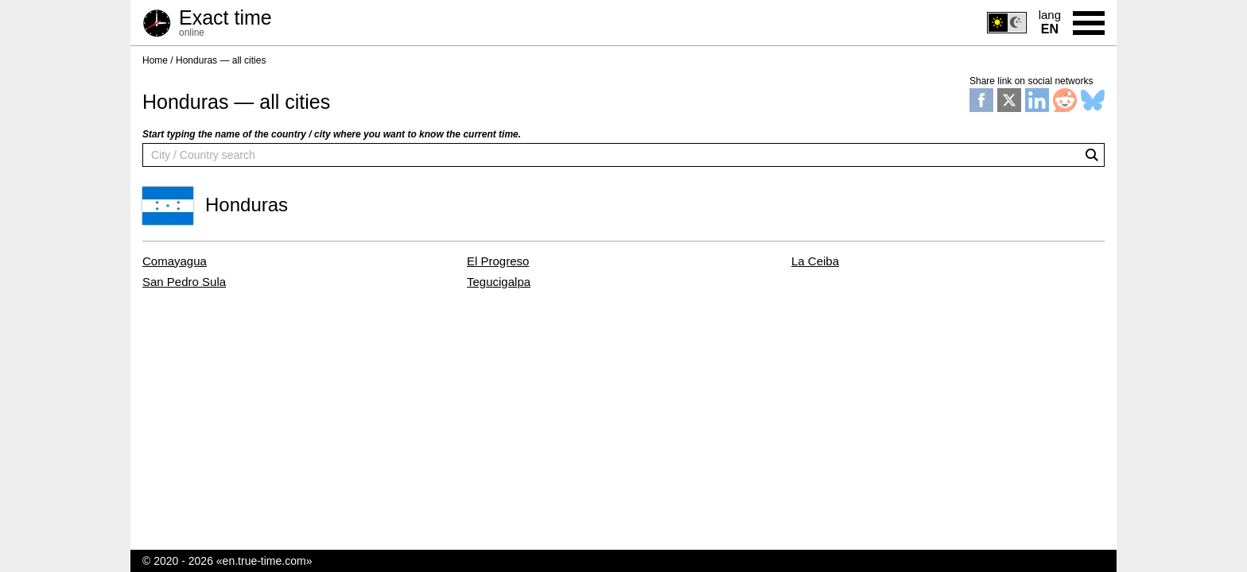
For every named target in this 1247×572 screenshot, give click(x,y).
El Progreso (498, 261)
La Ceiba (815, 261)
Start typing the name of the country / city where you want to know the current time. (331, 134)
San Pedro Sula (184, 282)
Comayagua (174, 261)
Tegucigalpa (498, 282)
